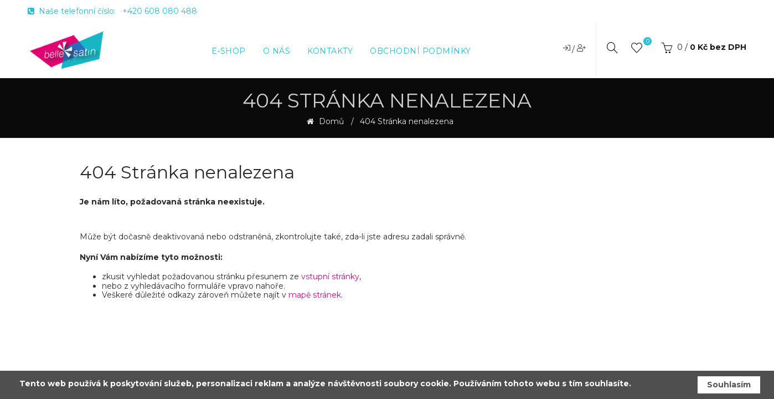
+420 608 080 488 (159, 11)
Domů (330, 121)
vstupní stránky (330, 277)
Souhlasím (729, 385)
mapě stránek (314, 295)
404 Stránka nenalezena (406, 121)
